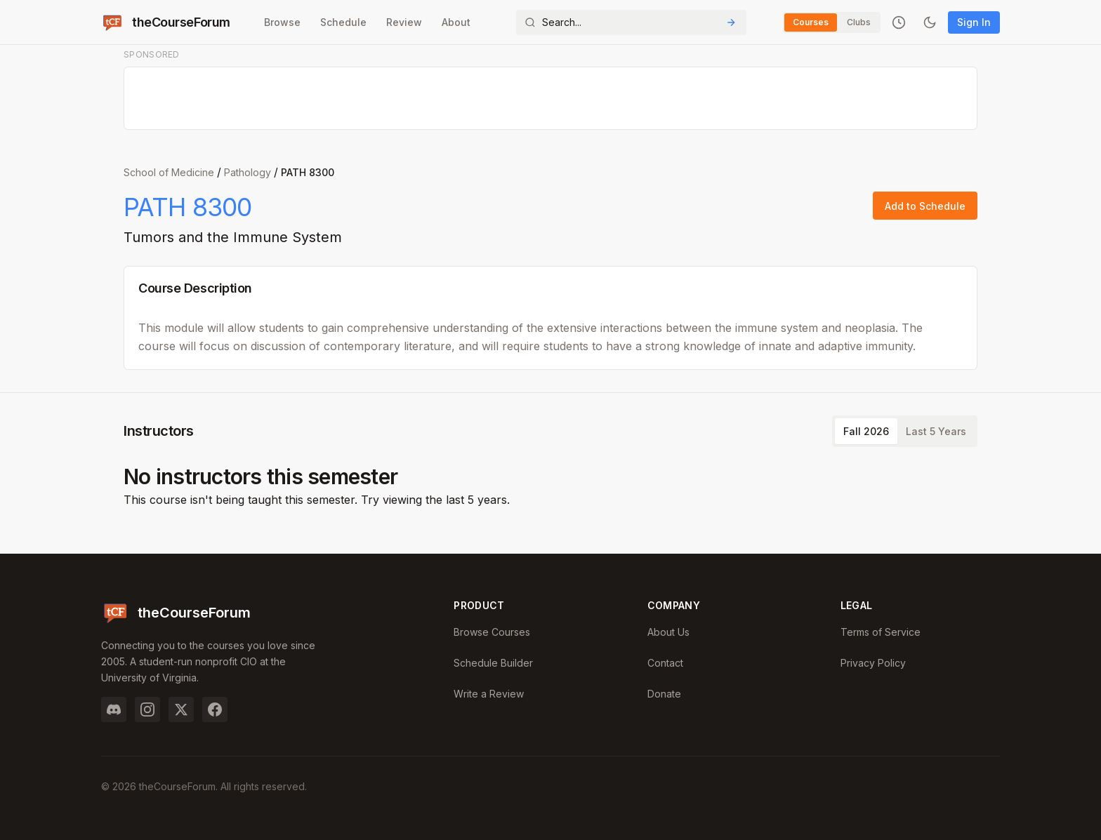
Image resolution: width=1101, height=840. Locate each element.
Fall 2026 (866, 431)
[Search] (631, 22)
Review (404, 22)
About (456, 22)
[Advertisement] (551, 99)
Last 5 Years (936, 431)
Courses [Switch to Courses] (811, 22)
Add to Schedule (925, 206)
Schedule (343, 22)
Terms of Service (880, 632)
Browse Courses (492, 632)
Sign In (974, 22)
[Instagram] (147, 709)
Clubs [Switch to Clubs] (859, 22)
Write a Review (489, 694)
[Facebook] (215, 709)
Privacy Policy (873, 663)
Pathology (247, 172)
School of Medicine (169, 172)
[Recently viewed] (898, 22)
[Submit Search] (731, 22)
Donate (664, 694)
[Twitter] (181, 709)
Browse (282, 22)
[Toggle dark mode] (929, 22)
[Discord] (113, 709)
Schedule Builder (493, 663)
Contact (665, 663)
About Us (668, 632)
